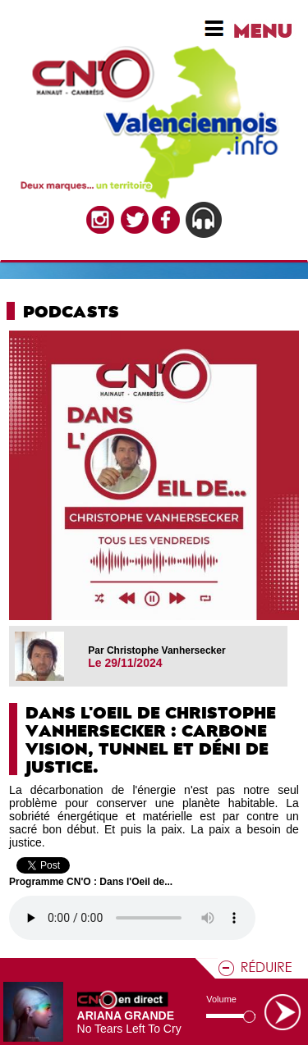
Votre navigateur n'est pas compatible (132, 918)
